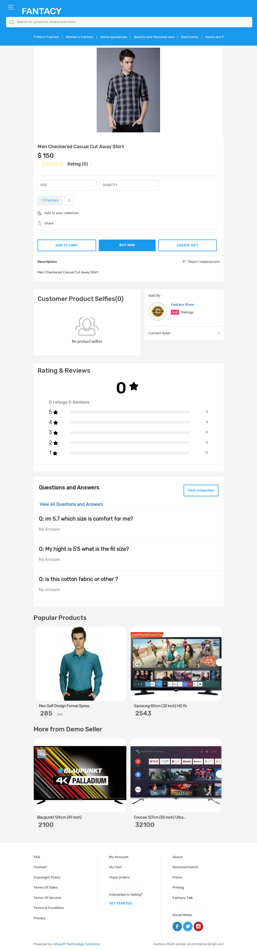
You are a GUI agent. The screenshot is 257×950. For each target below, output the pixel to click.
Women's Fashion (80, 37)
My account (119, 855)
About (177, 855)
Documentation (185, 865)
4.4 (174, 312)
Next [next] (220, 663)
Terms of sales (46, 885)
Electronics (190, 37)
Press (177, 875)
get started (120, 901)
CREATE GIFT (188, 244)
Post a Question (198, 489)
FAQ (37, 855)
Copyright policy (47, 875)
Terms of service (47, 896)
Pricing (178, 885)
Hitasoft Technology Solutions (76, 942)
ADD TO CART (66, 244)
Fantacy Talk (182, 896)
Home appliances (113, 37)
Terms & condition (49, 906)
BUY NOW (127, 245)
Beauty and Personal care (154, 37)
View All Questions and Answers (71, 502)
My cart (115, 865)
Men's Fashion (47, 37)
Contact (40, 865)
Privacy (39, 916)
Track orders (119, 875)
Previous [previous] (38, 663)
